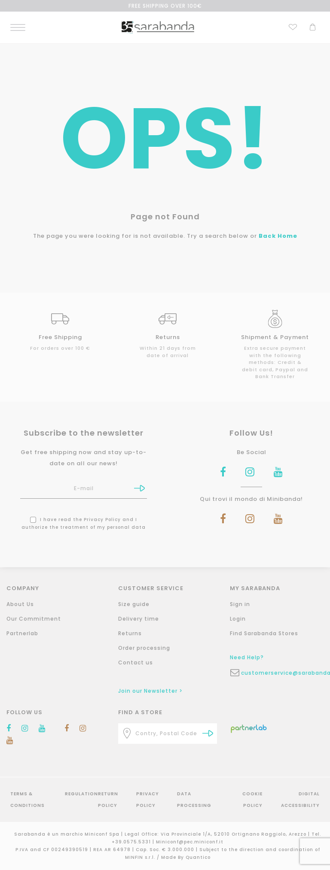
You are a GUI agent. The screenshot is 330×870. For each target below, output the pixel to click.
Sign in (240, 604)
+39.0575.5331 (132, 842)
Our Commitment (33, 618)
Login (238, 618)
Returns (130, 633)
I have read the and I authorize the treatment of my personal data (83, 523)
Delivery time (138, 618)
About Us (20, 604)
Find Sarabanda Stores (264, 633)
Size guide (134, 604)
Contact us (135, 662)
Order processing (144, 648)
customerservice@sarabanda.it (285, 672)
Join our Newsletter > (150, 690)
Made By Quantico (186, 857)
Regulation (81, 794)
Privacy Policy (102, 519)
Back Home (278, 236)
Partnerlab (22, 633)
